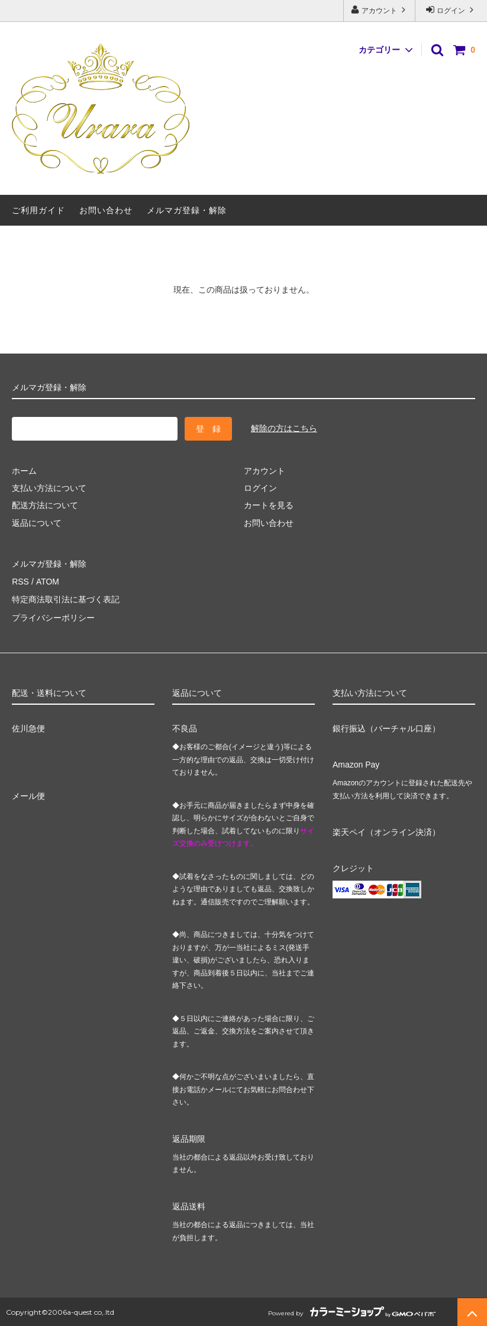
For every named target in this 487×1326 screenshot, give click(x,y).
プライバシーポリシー (53, 616)
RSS (20, 581)
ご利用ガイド (38, 210)
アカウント (379, 10)
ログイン (451, 10)
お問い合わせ (106, 210)
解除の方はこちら (284, 428)
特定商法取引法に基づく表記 (66, 598)
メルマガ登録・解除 (187, 210)
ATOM (47, 581)
